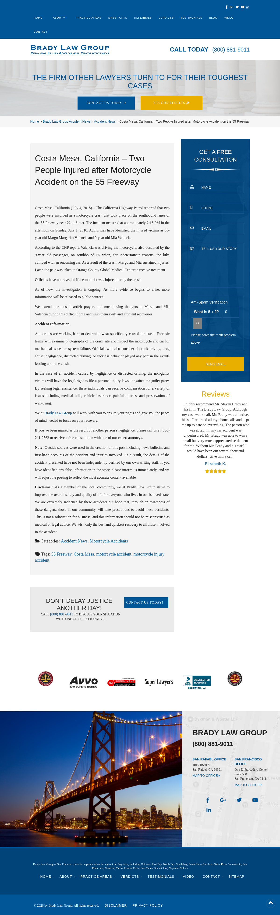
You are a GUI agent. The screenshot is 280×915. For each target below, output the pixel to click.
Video (229, 17)
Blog (213, 17)
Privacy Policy (148, 904)
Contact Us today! (106, 103)
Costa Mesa (83, 553)
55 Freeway (61, 553)
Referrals (143, 17)
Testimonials (191, 17)
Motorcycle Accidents (107, 541)
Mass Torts (117, 17)
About (59, 17)
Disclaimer (116, 904)
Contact (41, 31)
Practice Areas (88, 17)
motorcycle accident (111, 553)
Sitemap (236, 875)
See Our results (174, 103)
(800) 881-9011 (229, 49)
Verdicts (166, 17)
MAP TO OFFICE (206, 775)
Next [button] (251, 438)
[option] (215, 438)
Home (38, 17)
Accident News (73, 541)
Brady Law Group (58, 413)
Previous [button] (180, 438)
